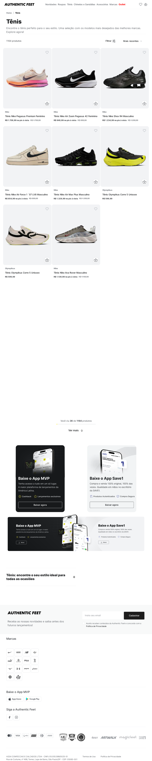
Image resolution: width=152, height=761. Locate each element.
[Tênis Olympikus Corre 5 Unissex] (124, 164)
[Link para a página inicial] (9, 13)
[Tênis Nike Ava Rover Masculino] (76, 242)
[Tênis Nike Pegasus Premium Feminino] (27, 86)
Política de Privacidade (96, 627)
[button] (47, 103)
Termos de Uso (89, 757)
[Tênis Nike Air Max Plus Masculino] (76, 164)
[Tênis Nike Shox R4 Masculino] (124, 86)
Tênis (17, 13)
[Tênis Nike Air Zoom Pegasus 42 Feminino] (76, 86)
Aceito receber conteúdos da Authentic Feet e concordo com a (113, 625)
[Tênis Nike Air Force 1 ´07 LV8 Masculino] (27, 164)
